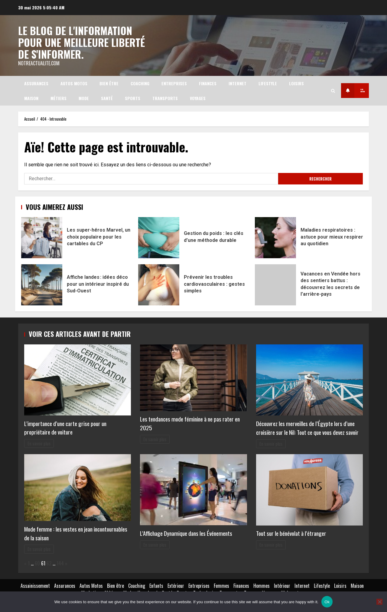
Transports (165, 97)
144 (60, 562)
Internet (237, 82)
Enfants (156, 584)
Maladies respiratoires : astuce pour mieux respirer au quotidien (275, 237)
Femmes (221, 584)
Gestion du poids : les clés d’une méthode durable (158, 237)
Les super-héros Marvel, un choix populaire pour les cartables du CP (41, 237)
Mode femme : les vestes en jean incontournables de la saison (75, 532)
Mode (84, 97)
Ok (327, 602)
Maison (31, 97)
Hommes (261, 584)
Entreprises (174, 82)
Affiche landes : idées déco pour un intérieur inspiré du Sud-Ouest (41, 284)
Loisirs (296, 82)
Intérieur (282, 584)
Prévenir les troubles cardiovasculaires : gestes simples (158, 284)
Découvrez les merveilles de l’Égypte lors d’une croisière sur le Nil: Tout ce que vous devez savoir (307, 427)
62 (49, 562)
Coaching (140, 82)
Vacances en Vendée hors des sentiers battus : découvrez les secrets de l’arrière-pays (275, 284)
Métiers (58, 97)
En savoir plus (39, 442)
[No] (379, 602)
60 (37, 562)
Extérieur (175, 584)
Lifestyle (268, 82)
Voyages (198, 97)
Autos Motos (73, 82)
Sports (132, 97)
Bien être (109, 82)
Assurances (36, 82)
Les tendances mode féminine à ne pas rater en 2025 (190, 422)
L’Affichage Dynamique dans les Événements (186, 532)
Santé (107, 97)
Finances (207, 82)
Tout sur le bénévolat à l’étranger (291, 532)
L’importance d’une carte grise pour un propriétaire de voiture (65, 427)
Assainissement (35, 584)
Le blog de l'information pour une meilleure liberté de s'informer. (81, 41)
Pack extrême (341, 90)
